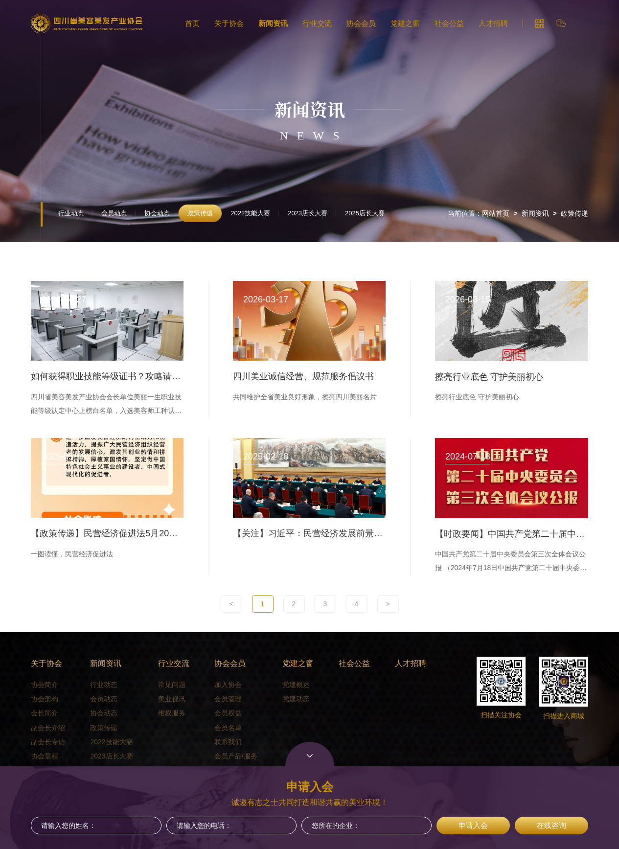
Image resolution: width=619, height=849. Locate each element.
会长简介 (44, 713)
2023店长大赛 (307, 213)
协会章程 (44, 756)
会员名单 (228, 728)
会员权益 (228, 713)
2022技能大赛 (250, 213)
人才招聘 (493, 23)
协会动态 (157, 213)
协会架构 (44, 699)
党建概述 (296, 684)
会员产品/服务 (235, 756)
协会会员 (361, 23)
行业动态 (71, 213)
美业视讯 (171, 699)
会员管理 (228, 699)
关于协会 (229, 23)
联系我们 (228, 742)
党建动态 (296, 699)
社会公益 (449, 23)
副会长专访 (48, 742)
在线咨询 (551, 825)
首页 (192, 23)
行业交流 (317, 23)
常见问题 (171, 684)
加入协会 (228, 684)
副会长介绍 (48, 728)
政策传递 (200, 213)
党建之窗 (405, 23)
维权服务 (171, 713)
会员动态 (114, 213)
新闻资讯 (273, 23)
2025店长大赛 (365, 213)
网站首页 (495, 213)
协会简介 (44, 684)
